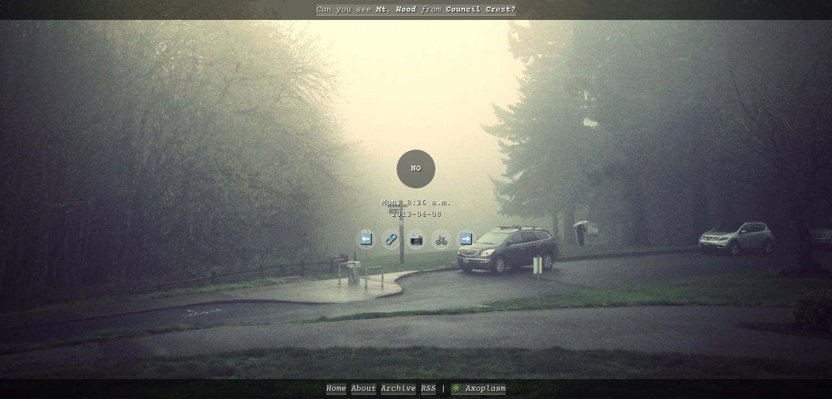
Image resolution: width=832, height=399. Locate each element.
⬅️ (366, 238)
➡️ (466, 238)
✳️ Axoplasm (478, 388)
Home (336, 388)
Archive (398, 388)
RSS (428, 388)
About (363, 388)
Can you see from (416, 9)
